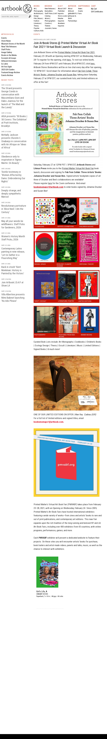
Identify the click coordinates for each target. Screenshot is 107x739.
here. (69, 59)
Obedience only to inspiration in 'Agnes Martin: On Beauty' (11, 159)
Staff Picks (48, 13)
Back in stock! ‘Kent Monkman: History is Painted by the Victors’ (12, 270)
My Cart (94, 9)
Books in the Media (9, 55)
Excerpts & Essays (8, 58)
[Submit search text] (29, 16)
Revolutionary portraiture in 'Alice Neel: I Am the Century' (13, 209)
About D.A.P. (62, 9)
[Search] (14, 16)
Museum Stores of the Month (13, 43)
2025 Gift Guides (8, 69)
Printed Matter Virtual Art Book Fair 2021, (76, 52)
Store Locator (63, 16)
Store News (6, 41)
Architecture (38, 13)
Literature (37, 23)
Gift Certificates (97, 12)
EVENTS (37, 34)
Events (80, 11)
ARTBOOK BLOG (7, 34)
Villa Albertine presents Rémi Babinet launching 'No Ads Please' (13, 297)
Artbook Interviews (9, 61)
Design (36, 16)
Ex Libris (4, 64)
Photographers (50, 21)
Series (54, 28)
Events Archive (7, 75)
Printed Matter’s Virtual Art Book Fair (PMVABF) (55, 504)
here (50, 183)
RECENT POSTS (7, 80)
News (80, 9)
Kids (41, 31)
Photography (38, 11)
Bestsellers (49, 11)
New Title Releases (9, 46)
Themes (47, 26)
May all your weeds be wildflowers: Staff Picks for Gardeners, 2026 (13, 224)
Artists (47, 18)
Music (40, 18)
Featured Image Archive (10, 72)
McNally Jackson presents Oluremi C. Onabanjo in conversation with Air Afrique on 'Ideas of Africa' (13, 141)
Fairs (80, 13)
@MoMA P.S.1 (73, 13)
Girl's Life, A (41, 591)
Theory (36, 26)
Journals (48, 28)
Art (35, 9)
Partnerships (72, 21)
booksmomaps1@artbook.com (48, 187)
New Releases (50, 9)
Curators (48, 23)
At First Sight (6, 66)
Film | (36, 18)
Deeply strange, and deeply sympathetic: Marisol (11, 193)
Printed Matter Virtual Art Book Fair (78, 168)
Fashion (36, 21)
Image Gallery (6, 52)
